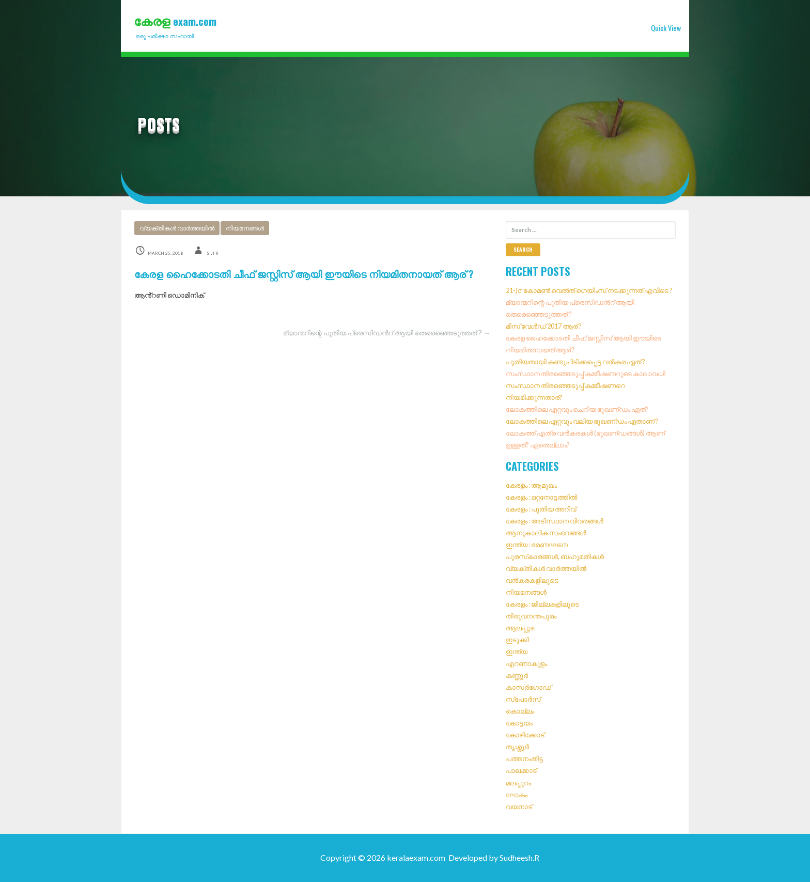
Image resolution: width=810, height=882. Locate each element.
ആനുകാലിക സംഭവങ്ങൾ (546, 533)
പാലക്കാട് (521, 771)
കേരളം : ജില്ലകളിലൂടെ (542, 604)
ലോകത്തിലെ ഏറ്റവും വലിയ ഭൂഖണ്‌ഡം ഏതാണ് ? (582, 421)
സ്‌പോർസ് (523, 699)
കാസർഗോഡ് (528, 687)
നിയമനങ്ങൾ (245, 228)
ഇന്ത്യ (516, 651)
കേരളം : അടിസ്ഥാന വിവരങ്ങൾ (554, 521)
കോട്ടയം (519, 723)
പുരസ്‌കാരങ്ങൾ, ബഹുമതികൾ (555, 556)
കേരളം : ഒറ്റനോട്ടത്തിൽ (541, 497)
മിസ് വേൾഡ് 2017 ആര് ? (544, 326)
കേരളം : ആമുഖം (531, 485)
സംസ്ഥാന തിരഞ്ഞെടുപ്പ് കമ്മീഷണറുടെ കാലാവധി (585, 373)
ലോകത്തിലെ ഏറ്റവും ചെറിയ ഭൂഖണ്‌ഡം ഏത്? (577, 409)
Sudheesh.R (519, 857)
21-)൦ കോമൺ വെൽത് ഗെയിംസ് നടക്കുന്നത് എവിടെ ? (589, 290)
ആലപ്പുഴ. (521, 628)
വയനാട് (519, 806)
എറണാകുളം (526, 663)
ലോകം (516, 795)
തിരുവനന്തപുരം (531, 616)
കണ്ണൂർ (517, 675)
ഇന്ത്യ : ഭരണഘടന (537, 544)
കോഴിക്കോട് (525, 735)
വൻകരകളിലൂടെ (532, 580)
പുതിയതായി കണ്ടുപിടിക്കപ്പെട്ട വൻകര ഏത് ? (575, 362)
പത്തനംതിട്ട (524, 759)
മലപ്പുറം (518, 783)
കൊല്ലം (520, 711)
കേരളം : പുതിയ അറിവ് (541, 509)
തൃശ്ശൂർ (517, 747)
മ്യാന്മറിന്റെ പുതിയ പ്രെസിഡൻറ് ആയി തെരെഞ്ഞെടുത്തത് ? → (386, 332)
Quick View (666, 27)
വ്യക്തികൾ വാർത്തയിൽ (176, 228)
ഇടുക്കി (517, 640)
